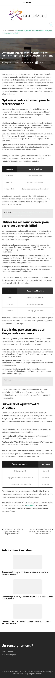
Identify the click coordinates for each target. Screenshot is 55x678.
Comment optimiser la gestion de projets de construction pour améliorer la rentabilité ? (40, 531)
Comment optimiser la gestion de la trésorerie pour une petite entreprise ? (25, 573)
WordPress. (38, 674)
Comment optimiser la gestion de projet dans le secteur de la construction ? (27, 598)
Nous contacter (8, 651)
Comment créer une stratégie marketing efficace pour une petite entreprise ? (26, 622)
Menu (27, 3)
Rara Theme (20, 674)
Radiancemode (13, 671)
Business (16, 63)
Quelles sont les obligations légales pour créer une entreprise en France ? (13, 531)
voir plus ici (30, 505)
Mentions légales (9, 654)
